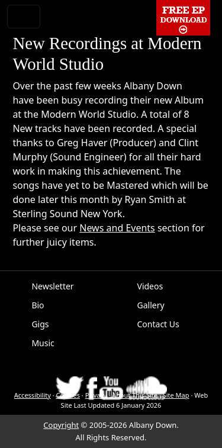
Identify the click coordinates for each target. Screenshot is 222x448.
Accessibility (32, 395)
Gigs (40, 324)
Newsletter (52, 286)
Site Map (176, 395)
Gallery (151, 305)
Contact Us (158, 324)
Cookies (68, 395)
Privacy (96, 395)
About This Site (134, 395)
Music (42, 343)
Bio (37, 305)
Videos (150, 286)
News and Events (117, 227)
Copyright (61, 425)
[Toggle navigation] (23, 16)
